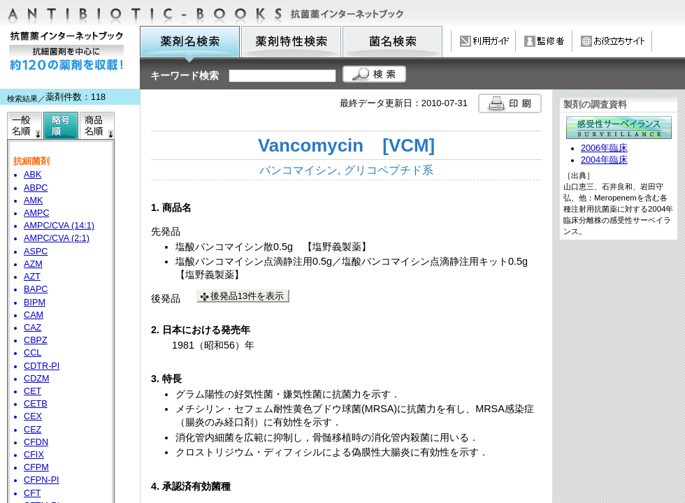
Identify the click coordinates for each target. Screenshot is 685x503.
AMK (33, 200)
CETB (36, 404)
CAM (33, 315)
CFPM (36, 467)
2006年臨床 (604, 148)
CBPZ (36, 340)
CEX (33, 416)
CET (32, 391)
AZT (32, 277)
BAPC (36, 289)
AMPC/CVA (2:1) (56, 238)
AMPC (37, 213)
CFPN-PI (41, 480)
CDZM (37, 379)
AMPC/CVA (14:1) (59, 226)
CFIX (34, 455)
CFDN (36, 442)
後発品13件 (247, 296)
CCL (32, 353)
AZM (33, 264)
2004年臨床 (604, 160)
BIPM (34, 302)
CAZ (32, 328)
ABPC (36, 188)
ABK (32, 175)
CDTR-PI (41, 366)
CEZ (32, 430)
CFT (32, 493)
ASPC (36, 251)
